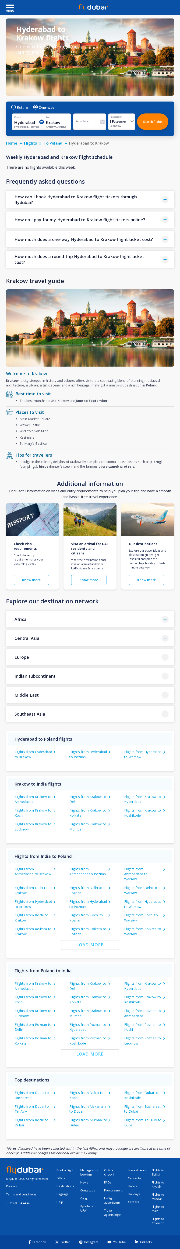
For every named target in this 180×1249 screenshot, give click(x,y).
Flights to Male (158, 1209)
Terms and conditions (21, 1194)
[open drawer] (10, 6)
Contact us (87, 1190)
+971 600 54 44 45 (18, 1203)
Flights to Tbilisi (158, 1172)
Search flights (152, 122)
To (47, 117)
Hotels (132, 1186)
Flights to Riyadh (158, 1184)
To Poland (53, 143)
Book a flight (64, 1170)
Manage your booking (89, 1172)
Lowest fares (137, 1170)
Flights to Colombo (158, 1221)
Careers (133, 1202)
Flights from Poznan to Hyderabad (87, 1027)
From (17, 117)
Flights (30, 143)
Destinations (65, 1186)
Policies (11, 1186)
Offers (60, 1178)
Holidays (134, 1194)
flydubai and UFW (88, 1208)
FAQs (107, 1182)
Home (11, 143)
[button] (90, 199)
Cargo (84, 1198)
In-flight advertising (112, 1200)
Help (59, 1202)
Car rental (134, 1178)
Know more (31, 580)
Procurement (113, 1190)
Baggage (62, 1194)
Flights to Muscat (158, 1197)
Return (20, 107)
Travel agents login (112, 1213)
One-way (44, 107)
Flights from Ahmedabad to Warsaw (136, 874)
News (84, 1182)
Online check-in (110, 1172)
